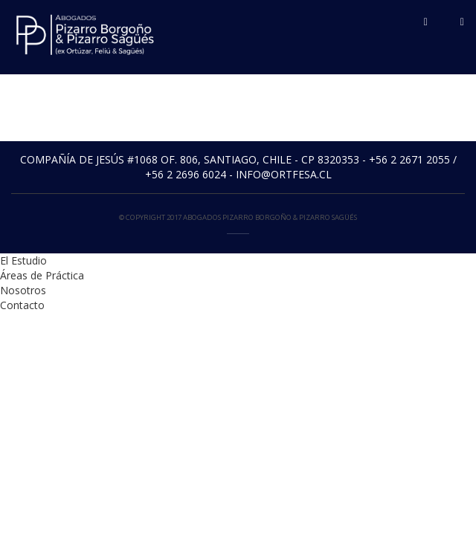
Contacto (22, 305)
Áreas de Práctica (42, 275)
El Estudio (23, 260)
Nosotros (23, 290)
